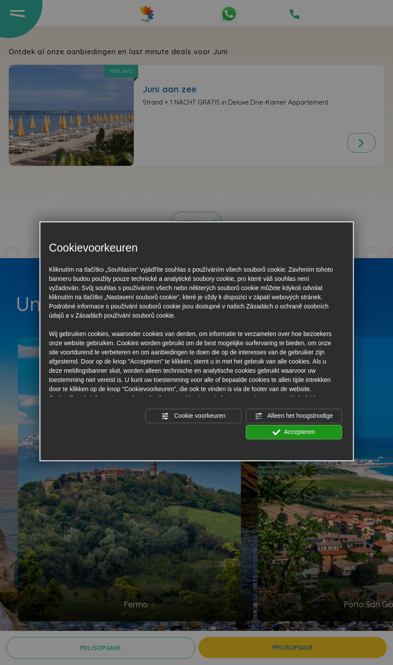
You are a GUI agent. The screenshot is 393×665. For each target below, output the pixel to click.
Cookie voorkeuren (193, 416)
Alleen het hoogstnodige (293, 416)
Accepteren (294, 432)
